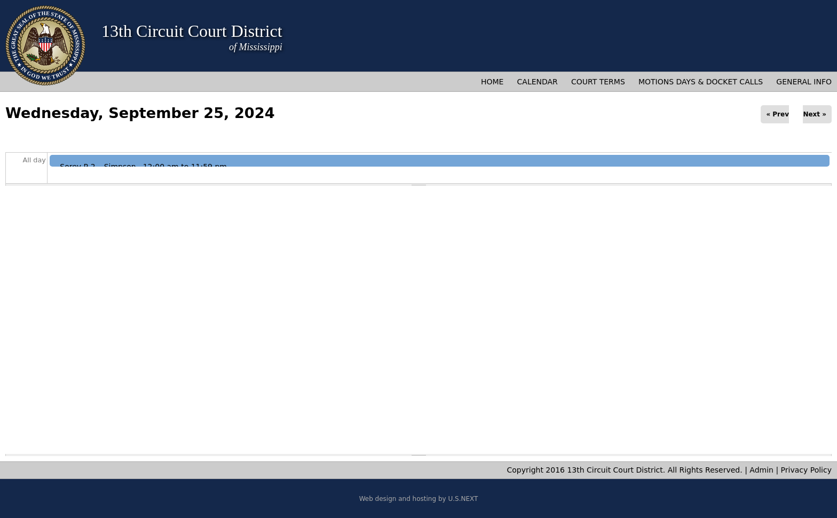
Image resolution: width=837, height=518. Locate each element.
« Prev (777, 114)
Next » (814, 114)
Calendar (537, 81)
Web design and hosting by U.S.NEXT (418, 499)
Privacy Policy (806, 470)
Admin (761, 470)
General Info (804, 81)
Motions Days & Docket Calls (700, 81)
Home (492, 81)
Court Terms (598, 81)
